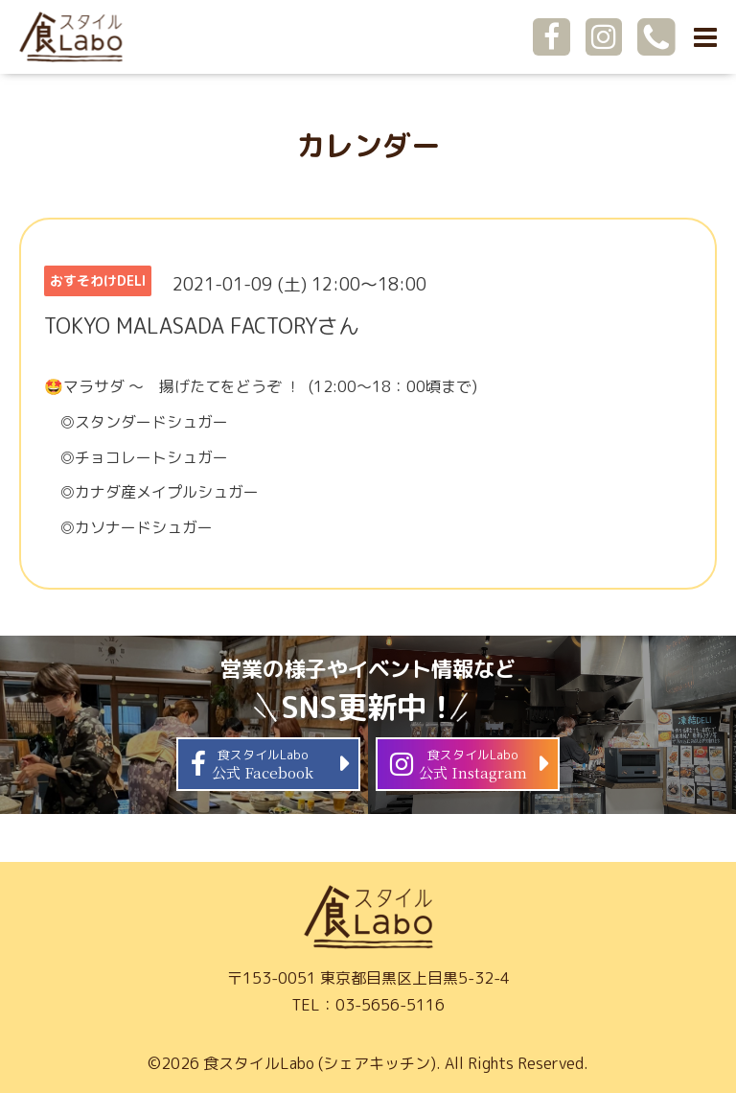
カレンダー (368, 146)
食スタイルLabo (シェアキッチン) (319, 1063)
